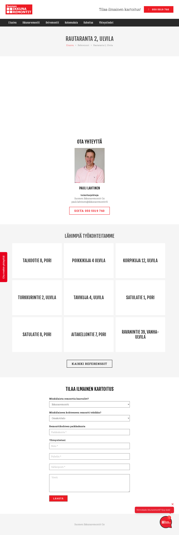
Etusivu (70, 45)
